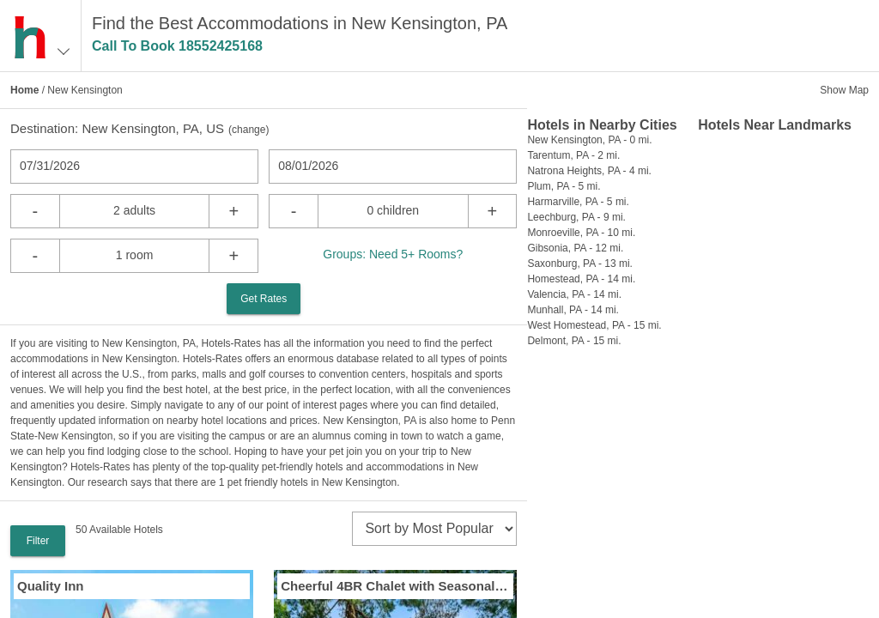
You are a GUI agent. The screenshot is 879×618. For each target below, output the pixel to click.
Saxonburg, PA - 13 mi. (580, 264)
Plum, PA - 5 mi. (563, 186)
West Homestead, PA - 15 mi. (594, 325)
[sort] (434, 529)
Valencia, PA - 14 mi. (574, 294)
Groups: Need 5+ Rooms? (393, 254)
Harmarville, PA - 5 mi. (577, 202)
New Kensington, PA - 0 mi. (589, 140)
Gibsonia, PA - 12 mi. (575, 248)
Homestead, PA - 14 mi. (581, 279)
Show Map (844, 90)
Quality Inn (50, 586)
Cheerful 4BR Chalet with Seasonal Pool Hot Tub (395, 586)
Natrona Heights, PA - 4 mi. (589, 171)
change (248, 130)
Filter (38, 541)
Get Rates (263, 299)
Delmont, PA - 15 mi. (574, 341)
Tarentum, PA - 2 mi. (573, 155)
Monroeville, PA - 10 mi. (581, 233)
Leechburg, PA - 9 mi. (576, 217)
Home (24, 90)
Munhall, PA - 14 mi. (573, 310)
